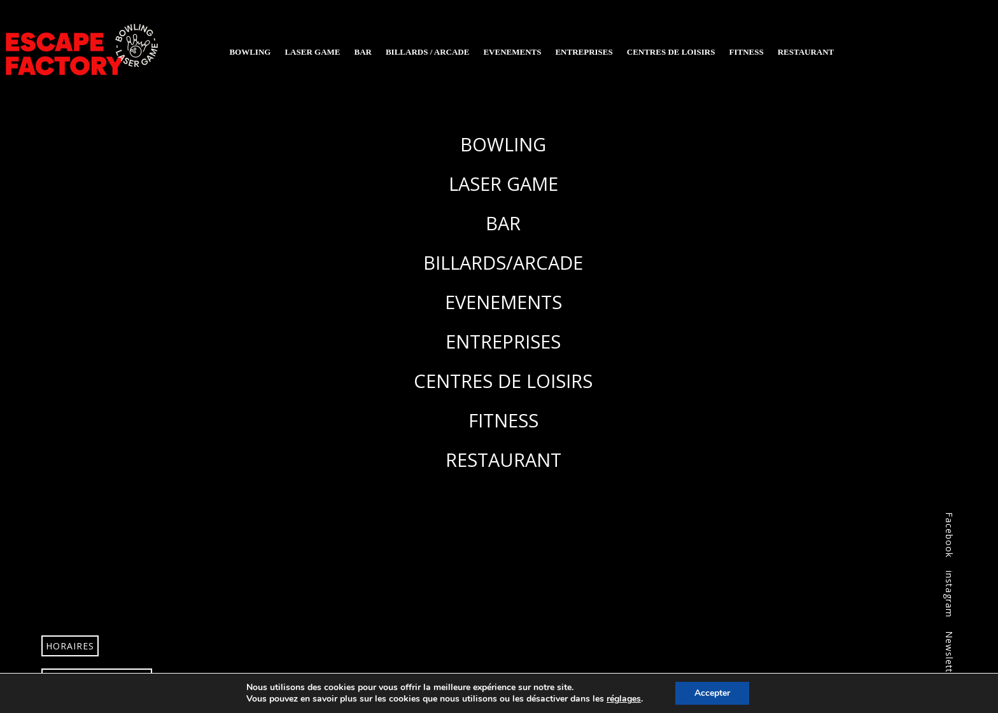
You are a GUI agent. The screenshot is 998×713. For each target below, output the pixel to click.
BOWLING (503, 144)
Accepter (712, 693)
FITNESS (503, 420)
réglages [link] (624, 699)
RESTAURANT (503, 459)
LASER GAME (503, 183)
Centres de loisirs (671, 52)
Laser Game (312, 52)
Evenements (512, 52)
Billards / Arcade (427, 52)
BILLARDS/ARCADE (503, 262)
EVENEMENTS (503, 301)
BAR (503, 223)
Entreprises (583, 52)
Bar (362, 52)
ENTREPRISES (503, 341)
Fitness (746, 52)
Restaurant (806, 52)
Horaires (70, 646)
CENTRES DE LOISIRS (503, 380)
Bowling (250, 52)
